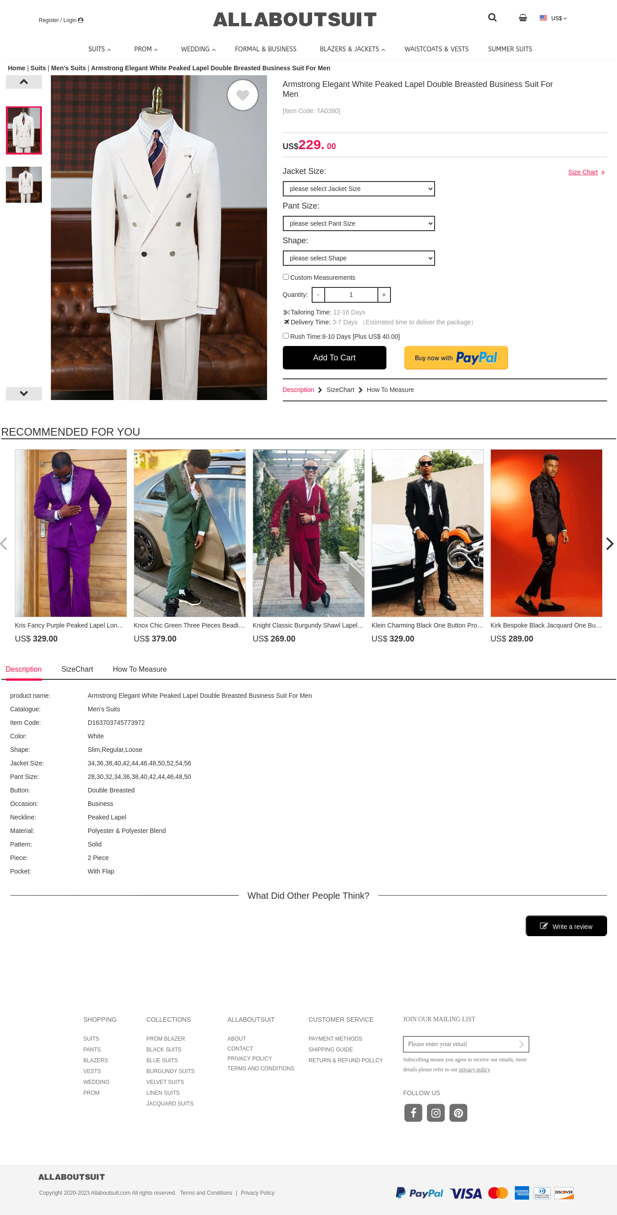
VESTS (92, 1071)
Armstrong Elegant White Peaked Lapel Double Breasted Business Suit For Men (210, 68)
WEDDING (96, 1082)
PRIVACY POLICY (249, 1059)
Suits (38, 68)
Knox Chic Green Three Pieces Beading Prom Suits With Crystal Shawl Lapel (242, 625)
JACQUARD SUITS (170, 1104)
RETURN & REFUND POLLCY (345, 1060)
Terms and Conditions (206, 1193)
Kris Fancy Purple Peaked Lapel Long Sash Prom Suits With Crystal (110, 625)
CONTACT (240, 1049)
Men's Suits (68, 68)
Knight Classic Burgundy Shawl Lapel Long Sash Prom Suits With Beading (357, 625)
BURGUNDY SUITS (170, 1071)
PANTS (92, 1050)
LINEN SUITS (163, 1093)
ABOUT (236, 1039)
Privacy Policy (258, 1193)
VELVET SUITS (165, 1082)
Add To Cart (334, 357)
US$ (553, 18)
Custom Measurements (319, 277)
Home (17, 68)
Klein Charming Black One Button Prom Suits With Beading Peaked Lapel (475, 625)
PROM (91, 1093)
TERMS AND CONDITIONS (261, 1068)
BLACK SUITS (163, 1050)
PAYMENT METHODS (335, 1039)
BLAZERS (95, 1060)
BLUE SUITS (162, 1060)
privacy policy (474, 1069)
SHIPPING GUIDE (330, 1050)
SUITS (91, 1039)
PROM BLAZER (165, 1039)
